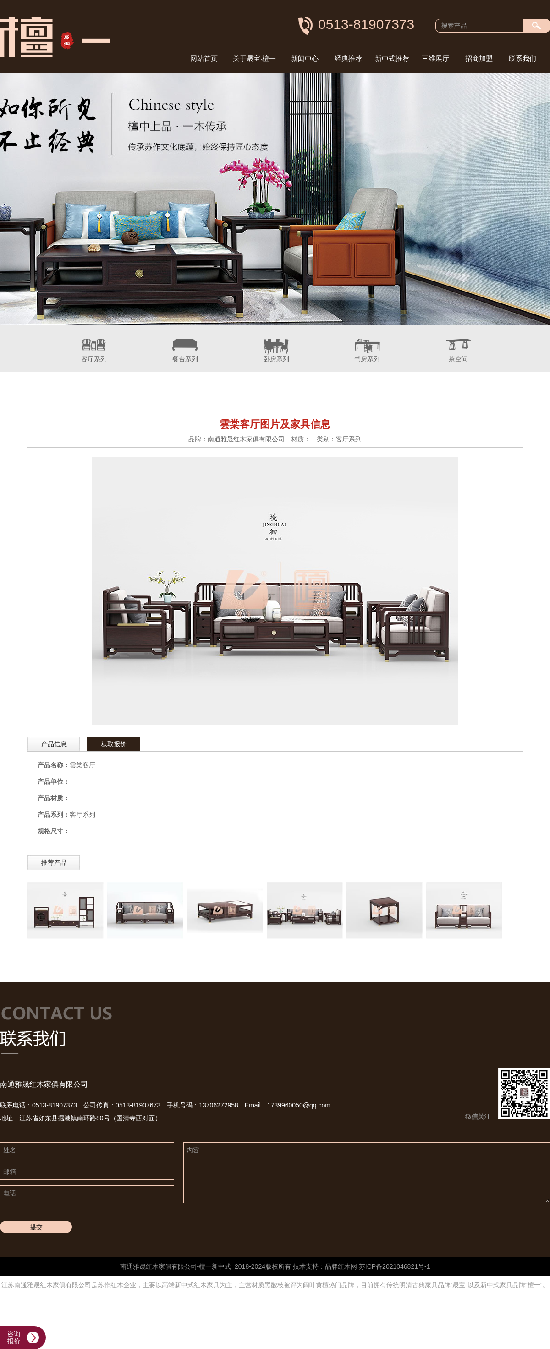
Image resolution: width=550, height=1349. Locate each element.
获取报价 (113, 744)
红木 (344, 1266)
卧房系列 (276, 344)
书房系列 (367, 344)
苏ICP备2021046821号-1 (394, 1266)
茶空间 (458, 344)
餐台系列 (185, 344)
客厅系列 (94, 344)
